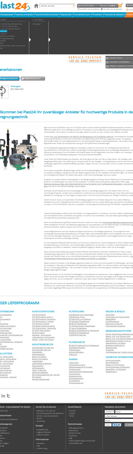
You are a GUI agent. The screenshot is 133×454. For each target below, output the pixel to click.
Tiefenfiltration (74, 350)
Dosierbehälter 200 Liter (41, 350)
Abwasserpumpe (75, 376)
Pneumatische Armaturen (115, 326)
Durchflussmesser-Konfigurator (118, 367)
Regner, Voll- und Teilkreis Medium (119, 338)
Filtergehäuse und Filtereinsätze (81, 315)
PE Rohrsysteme (38, 333)
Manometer (110, 315)
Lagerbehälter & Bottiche (41, 363)
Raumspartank (37, 366)
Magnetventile (111, 347)
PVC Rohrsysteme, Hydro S (42, 317)
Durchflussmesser (112, 321)
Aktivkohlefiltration (76, 352)
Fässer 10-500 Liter (39, 370)
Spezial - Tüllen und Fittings (43, 339)
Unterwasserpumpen (77, 365)
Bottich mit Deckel (39, 357)
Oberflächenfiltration (77, 347)
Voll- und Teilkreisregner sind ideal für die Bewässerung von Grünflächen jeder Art (81, 136)
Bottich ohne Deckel (40, 359)
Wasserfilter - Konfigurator (116, 369)
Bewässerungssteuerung (115, 345)
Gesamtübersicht (33, 78)
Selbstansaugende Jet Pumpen (80, 367)
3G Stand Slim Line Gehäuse (80, 319)
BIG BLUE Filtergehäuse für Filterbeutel (84, 330)
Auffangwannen (38, 368)
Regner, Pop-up (124, 341)
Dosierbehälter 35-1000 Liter (43, 347)
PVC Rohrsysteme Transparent (44, 319)
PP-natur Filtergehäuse (78, 328)
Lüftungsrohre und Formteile (43, 337)
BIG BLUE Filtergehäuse (78, 324)
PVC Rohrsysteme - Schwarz (43, 321)
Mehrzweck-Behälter (40, 372)
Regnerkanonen (112, 341)
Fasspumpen (74, 362)
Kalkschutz (73, 354)
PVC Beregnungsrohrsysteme (43, 326)
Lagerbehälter (37, 361)
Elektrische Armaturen (114, 324)
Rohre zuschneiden (113, 360)
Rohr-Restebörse (112, 362)
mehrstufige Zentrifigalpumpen (81, 371)
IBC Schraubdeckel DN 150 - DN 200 (45, 375)
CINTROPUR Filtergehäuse (79, 333)
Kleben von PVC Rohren (115, 365)
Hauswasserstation (76, 378)
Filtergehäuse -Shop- (77, 317)
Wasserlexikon (111, 371)
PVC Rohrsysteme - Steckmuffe (44, 328)
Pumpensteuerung (76, 383)
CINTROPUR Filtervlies (77, 335)
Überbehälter (37, 352)
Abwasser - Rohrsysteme (41, 335)
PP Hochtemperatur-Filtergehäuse (82, 326)
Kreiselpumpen (75, 369)
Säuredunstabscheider (40, 379)
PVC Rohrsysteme (39, 315)
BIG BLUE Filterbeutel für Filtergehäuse (84, 345)
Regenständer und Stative (116, 343)
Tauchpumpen (74, 374)
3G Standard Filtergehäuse (79, 321)
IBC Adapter (36, 377)
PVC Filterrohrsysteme (40, 324)
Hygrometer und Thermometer (117, 317)
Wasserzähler (111, 319)
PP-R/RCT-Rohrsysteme (41, 330)
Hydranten (110, 350)
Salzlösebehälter (38, 354)
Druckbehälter (74, 380)
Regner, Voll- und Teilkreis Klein (118, 336)
